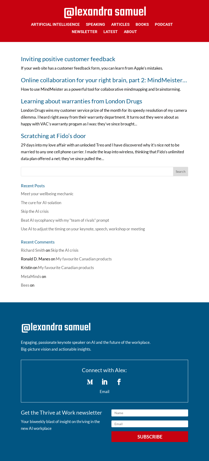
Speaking (95, 25)
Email (104, 391)
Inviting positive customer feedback (68, 59)
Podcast (164, 25)
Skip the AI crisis (35, 211)
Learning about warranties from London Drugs (81, 101)
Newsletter (84, 32)
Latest (110, 32)
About (130, 32)
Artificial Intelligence (55, 25)
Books (142, 25)
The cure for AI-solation (41, 202)
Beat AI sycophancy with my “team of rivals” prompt (65, 220)
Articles (120, 25)
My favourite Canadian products (84, 258)
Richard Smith (33, 250)
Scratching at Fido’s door (53, 135)
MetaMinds (31, 276)
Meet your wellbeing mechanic (47, 193)
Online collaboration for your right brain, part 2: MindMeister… (104, 80)
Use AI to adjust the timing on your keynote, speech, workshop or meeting (83, 228)
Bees (25, 285)
